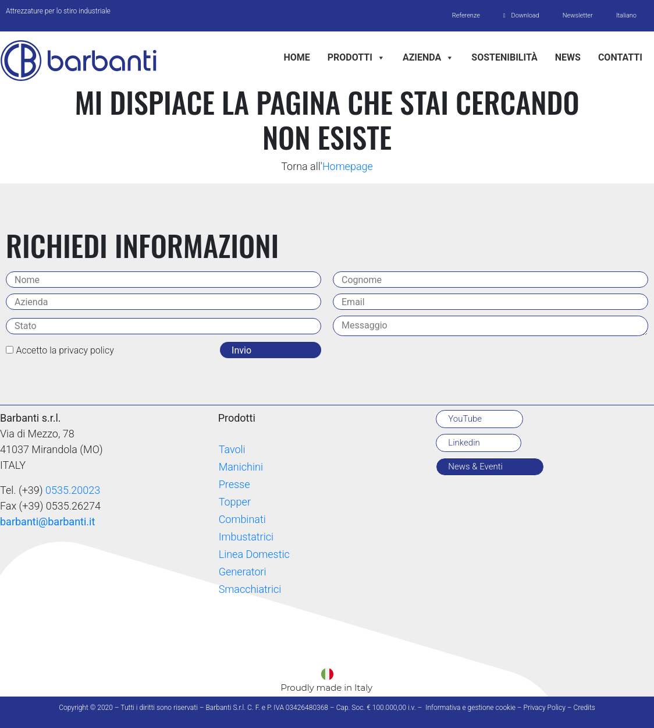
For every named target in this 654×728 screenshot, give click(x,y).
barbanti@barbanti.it (47, 521)
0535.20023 (72, 490)
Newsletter (578, 15)
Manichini (241, 467)
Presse (234, 484)
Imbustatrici (246, 537)
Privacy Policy (545, 708)
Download (525, 15)
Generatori (242, 572)
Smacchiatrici (250, 589)
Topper (235, 502)
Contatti (620, 57)
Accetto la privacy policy (64, 350)
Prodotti (356, 57)
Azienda (428, 57)
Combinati (242, 519)
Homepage (347, 166)
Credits (584, 708)
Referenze (465, 15)
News (568, 57)
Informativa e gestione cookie (470, 708)
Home (296, 57)
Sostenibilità (504, 57)
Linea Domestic (254, 554)
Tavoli (232, 449)
